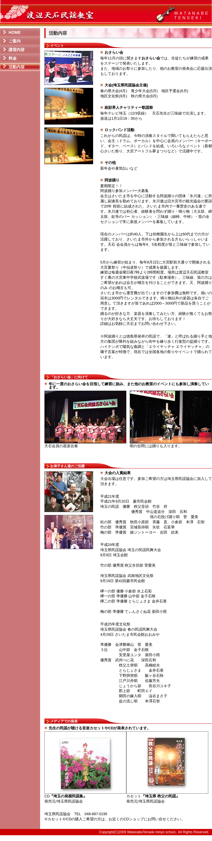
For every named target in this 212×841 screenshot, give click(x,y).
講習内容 (17, 49)
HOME (15, 32)
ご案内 (15, 41)
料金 (13, 58)
